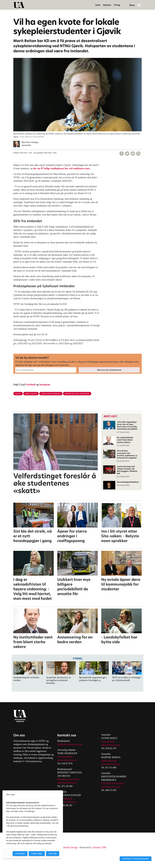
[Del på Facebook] (121, 153)
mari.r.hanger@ (64, 798)
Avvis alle (53, 853)
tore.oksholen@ (65, 756)
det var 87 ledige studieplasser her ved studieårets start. (61, 168)
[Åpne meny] (139, 5)
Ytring (117, 5)
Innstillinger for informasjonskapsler (135, 859)
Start (97, 5)
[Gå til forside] (19, 5)
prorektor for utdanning (77, 394)
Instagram (44, 384)
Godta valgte (36, 853)
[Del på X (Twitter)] (127, 153)
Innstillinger (20, 853)
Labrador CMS (99, 847)
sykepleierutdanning (51, 394)
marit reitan (31, 394)
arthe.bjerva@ (110, 760)
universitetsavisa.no (66, 760)
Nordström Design (69, 847)
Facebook (31, 384)
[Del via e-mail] (133, 153)
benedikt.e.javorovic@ (68, 779)
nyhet (18, 394)
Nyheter (107, 5)
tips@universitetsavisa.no (69, 744)
